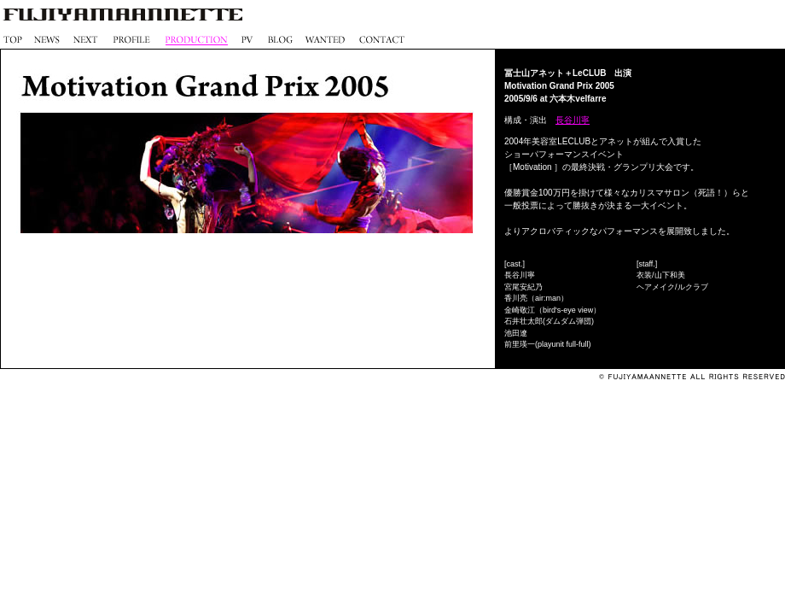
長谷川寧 (572, 120)
